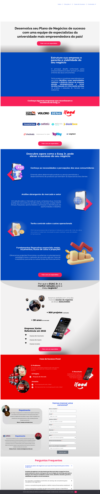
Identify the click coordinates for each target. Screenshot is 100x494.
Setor (50, 421)
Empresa (51, 416)
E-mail (50, 400)
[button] (48, 453)
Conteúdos (92, 4)
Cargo (50, 411)
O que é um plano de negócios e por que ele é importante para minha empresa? (47, 452)
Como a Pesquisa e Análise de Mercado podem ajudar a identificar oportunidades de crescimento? (46, 475)
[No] (98, 492)
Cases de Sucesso (79, 4)
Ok (75, 491)
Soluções (67, 4)
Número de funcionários (55, 427)
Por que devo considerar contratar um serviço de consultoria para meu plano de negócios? (46, 467)
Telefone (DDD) (53, 406)
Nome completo (53, 395)
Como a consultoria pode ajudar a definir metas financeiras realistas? (47, 472)
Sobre (59, 4)
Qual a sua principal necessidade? (57, 432)
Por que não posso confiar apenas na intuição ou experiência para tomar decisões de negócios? (46, 480)
